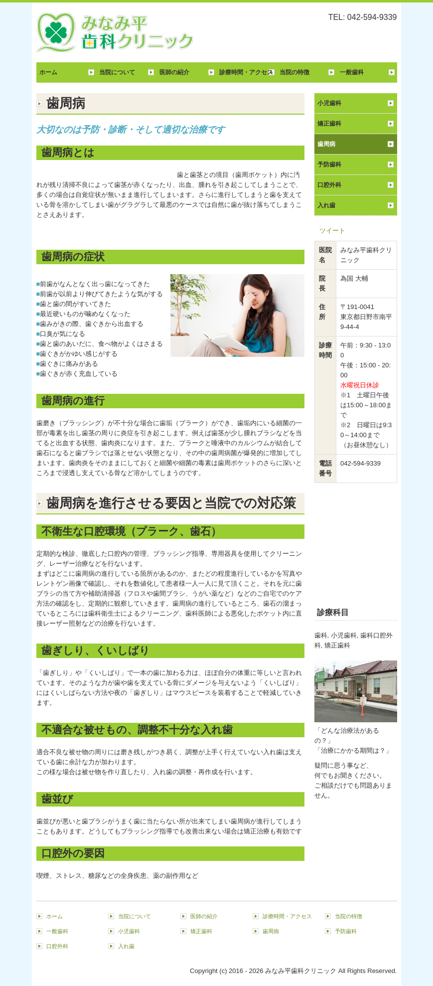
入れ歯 (326, 205)
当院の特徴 (294, 72)
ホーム (48, 72)
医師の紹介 (174, 72)
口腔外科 (329, 184)
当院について (117, 72)
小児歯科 (329, 103)
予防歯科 (329, 164)
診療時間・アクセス (246, 72)
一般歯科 (352, 72)
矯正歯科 (329, 123)
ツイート (332, 230)
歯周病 (326, 144)
